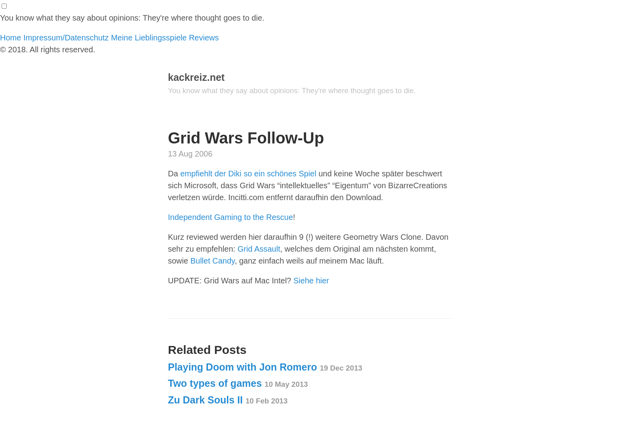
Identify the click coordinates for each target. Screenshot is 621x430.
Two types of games (238, 383)
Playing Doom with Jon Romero (265, 367)
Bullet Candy (212, 260)
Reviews (204, 37)
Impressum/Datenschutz (66, 37)
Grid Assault (259, 249)
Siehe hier (311, 280)
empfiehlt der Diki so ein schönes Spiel (248, 173)
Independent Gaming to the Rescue (230, 217)
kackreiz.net (196, 77)
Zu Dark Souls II (228, 399)
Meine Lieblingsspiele (149, 37)
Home (10, 37)
